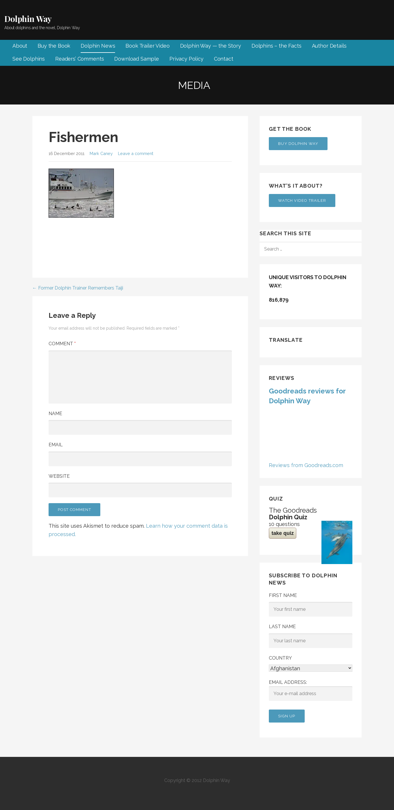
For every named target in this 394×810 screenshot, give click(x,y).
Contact (223, 59)
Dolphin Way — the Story (210, 46)
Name (55, 413)
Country (280, 658)
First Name (283, 595)
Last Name (282, 626)
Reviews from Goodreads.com (306, 465)
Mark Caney (101, 153)
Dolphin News (98, 46)
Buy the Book (54, 46)
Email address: (310, 690)
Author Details (329, 46)
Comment (62, 343)
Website (59, 476)
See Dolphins (28, 59)
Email (56, 444)
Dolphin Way (28, 18)
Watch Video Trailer (302, 200)
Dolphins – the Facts (276, 46)
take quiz (282, 533)
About (19, 46)
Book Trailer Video (147, 46)
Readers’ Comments (79, 59)
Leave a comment (135, 153)
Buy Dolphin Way (298, 143)
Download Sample (136, 59)
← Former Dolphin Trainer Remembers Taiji (77, 288)
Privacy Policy (186, 59)
